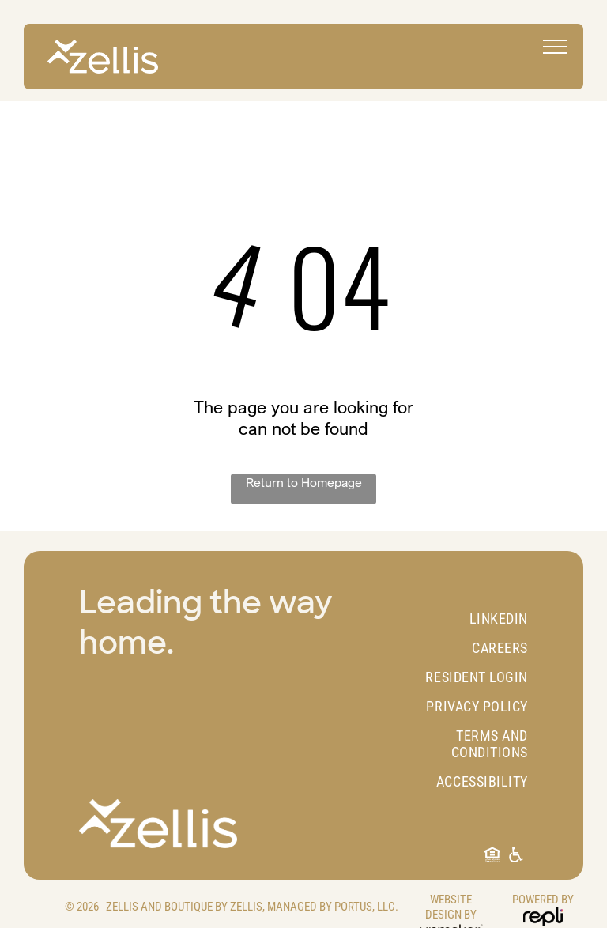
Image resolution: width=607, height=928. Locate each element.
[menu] (554, 46)
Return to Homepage (304, 482)
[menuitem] (464, 618)
